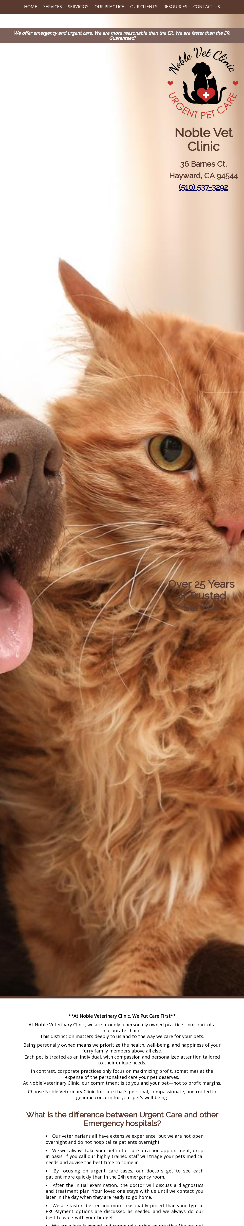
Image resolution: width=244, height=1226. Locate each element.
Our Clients (143, 6)
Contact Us (206, 6)
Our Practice (109, 6)
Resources (175, 6)
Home (30, 6)
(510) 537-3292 (203, 187)
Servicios (78, 6)
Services (52, 6)
